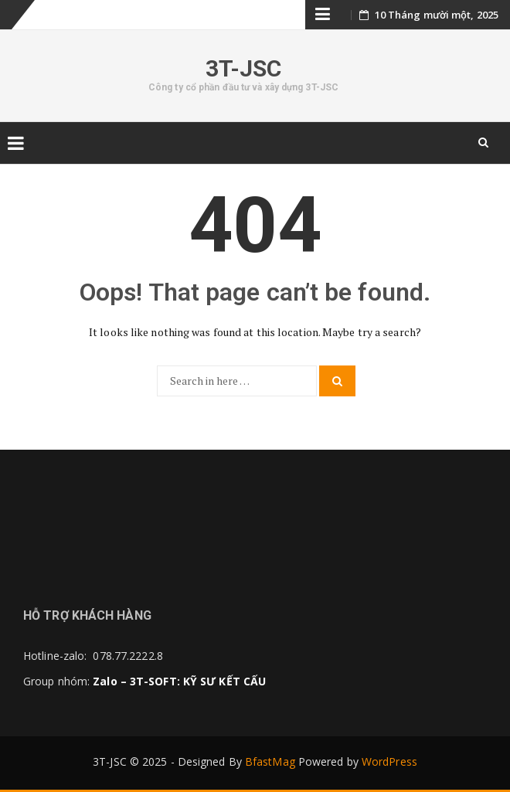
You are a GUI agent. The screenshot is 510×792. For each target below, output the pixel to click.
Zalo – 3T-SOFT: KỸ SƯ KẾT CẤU (179, 681)
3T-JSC (244, 68)
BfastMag (270, 761)
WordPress (389, 761)
